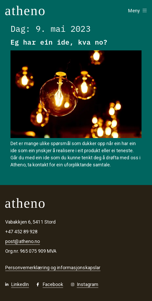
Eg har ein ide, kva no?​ (58, 41)
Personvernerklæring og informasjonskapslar (52, 267)
